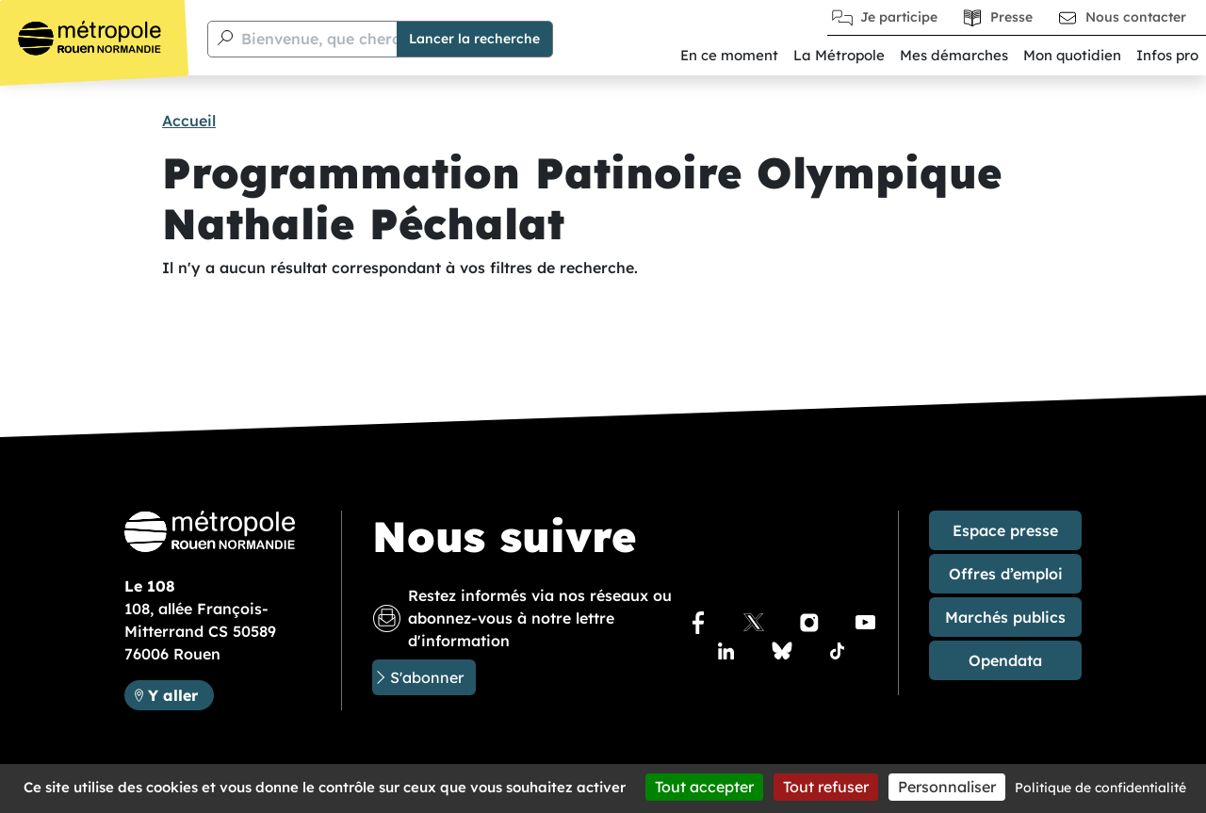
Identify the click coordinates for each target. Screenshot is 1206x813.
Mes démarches (954, 55)
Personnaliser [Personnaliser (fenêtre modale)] (947, 786)
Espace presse (1005, 530)
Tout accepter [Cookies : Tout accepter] (704, 786)
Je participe (898, 16)
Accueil (189, 120)
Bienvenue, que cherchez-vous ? (360, 38)
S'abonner (427, 677)
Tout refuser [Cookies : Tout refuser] (826, 786)
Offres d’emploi (1006, 573)
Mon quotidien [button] (1072, 55)
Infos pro (1167, 55)
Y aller (173, 695)
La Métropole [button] (839, 55)
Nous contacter (1135, 16)
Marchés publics (1005, 617)
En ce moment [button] (729, 55)
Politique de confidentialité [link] (1100, 787)
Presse (1011, 16)
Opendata (1005, 660)
